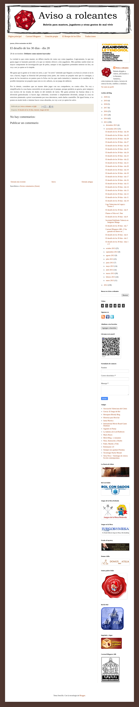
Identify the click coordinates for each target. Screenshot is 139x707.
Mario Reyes (107, 435)
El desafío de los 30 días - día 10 (117, 201)
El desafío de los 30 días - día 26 (117, 146)
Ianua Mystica (108, 421)
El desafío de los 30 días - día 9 (117, 210)
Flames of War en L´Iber (114, 213)
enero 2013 (110, 280)
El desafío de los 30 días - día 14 (117, 187)
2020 (106, 97)
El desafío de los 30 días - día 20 (117, 166)
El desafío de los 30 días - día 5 (117, 238)
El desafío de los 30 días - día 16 (117, 180)
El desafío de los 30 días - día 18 (117, 173)
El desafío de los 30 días (25, 110)
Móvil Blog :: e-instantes (112, 438)
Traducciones (90, 36)
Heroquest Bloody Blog (111, 415)
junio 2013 (110, 263)
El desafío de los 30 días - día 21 (117, 163)
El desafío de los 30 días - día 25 (117, 149)
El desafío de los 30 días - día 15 (117, 184)
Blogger (82, 696)
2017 (106, 108)
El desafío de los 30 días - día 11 (117, 197)
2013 (106, 122)
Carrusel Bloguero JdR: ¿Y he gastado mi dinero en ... (116, 230)
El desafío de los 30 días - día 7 (117, 226)
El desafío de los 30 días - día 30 (117, 132)
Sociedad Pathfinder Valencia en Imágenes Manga (117, 221)
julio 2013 (110, 259)
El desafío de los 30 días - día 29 (117, 135)
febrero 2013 (110, 277)
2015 (106, 115)
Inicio (54, 182)
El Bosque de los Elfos (71, 36)
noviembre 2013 (112, 129)
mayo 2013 (110, 266)
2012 (106, 285)
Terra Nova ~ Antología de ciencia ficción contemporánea (115, 457)
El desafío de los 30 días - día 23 (117, 156)
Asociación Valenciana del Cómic (115, 409)
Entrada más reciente (18, 182)
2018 (106, 104)
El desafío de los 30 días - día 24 (117, 152)
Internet (36, 110)
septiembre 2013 (112, 252)
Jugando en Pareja (109, 429)
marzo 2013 (110, 273)
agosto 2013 (110, 255)
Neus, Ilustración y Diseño (112, 441)
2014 (106, 118)
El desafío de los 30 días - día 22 (117, 159)
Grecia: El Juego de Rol (111, 412)
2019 (106, 101)
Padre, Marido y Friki (111, 444)
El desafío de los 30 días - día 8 (117, 217)
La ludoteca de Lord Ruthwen (113, 432)
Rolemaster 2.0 (108, 447)
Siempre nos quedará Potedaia (114, 450)
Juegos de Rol (44, 110)
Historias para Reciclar (111, 418)
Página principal (14, 36)
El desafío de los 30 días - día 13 (117, 190)
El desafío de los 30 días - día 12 (117, 194)
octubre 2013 (111, 248)
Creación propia (51, 36)
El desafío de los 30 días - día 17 (117, 177)
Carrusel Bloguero (33, 36)
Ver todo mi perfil (107, 87)
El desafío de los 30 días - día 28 (117, 139)
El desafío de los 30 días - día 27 (117, 142)
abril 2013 (110, 270)
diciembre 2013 (111, 125)
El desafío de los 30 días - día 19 (117, 170)
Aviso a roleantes (122, 68)
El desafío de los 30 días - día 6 (117, 235)
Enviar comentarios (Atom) (30, 186)
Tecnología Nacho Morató (112, 453)
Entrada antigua (87, 182)
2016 (106, 111)
